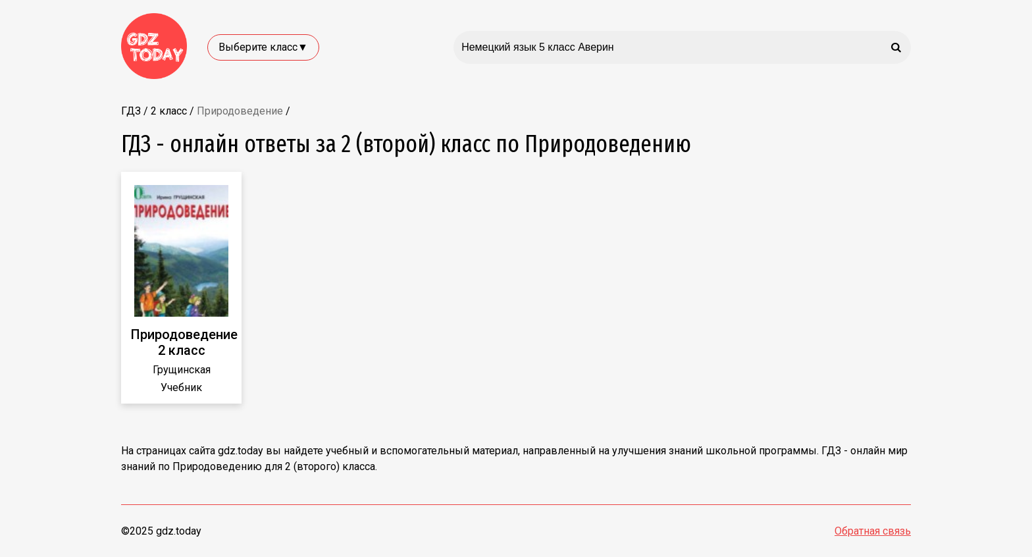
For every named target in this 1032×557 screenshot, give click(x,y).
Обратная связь (873, 531)
